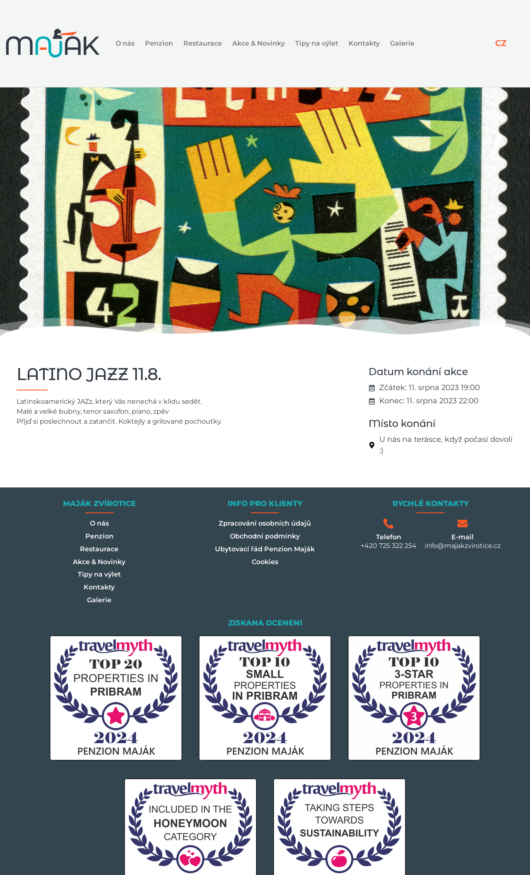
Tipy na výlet (316, 43)
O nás (125, 43)
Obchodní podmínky (265, 536)
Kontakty (364, 43)
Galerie (402, 43)
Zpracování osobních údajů (265, 523)
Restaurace (202, 43)
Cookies (265, 562)
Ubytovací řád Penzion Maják (265, 549)
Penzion (159, 43)
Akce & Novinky (258, 43)
